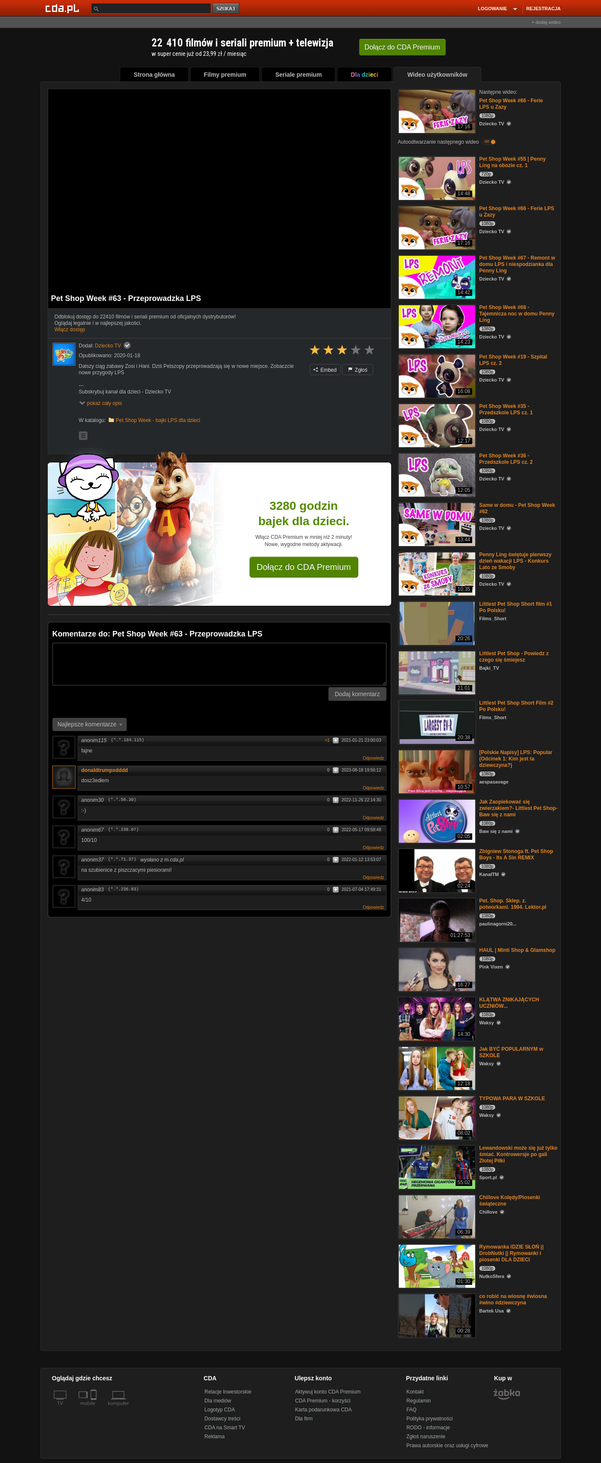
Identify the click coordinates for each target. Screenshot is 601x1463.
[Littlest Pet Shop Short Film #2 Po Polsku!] (436, 721)
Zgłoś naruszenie (425, 1437)
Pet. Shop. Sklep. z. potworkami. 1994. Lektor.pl (512, 904)
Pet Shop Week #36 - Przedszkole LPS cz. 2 (506, 459)
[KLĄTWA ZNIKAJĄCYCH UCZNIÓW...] (436, 1018)
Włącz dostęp (70, 329)
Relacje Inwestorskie (227, 1392)
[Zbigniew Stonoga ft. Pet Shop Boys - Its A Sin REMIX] (436, 869)
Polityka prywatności (429, 1419)
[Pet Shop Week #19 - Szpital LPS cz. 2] (436, 375)
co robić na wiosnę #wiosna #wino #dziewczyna (513, 1299)
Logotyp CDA (219, 1410)
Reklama (214, 1437)
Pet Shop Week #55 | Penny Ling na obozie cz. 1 (512, 162)
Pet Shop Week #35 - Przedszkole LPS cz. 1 (506, 409)
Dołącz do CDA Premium (304, 567)
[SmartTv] (94, 1408)
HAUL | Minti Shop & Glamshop (517, 950)
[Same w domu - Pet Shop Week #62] (436, 523)
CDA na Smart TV (224, 1428)
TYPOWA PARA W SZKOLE (512, 1099)
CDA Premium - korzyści (323, 1401)
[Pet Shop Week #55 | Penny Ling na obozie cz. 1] (436, 177)
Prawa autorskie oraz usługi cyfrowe (447, 1446)
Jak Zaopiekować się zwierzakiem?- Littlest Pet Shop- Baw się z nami (518, 808)
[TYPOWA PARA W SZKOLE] (436, 1117)
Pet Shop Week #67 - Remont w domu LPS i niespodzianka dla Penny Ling (517, 264)
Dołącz (402, 47)
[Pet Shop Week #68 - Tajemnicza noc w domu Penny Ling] (436, 325)
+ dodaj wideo (545, 22)
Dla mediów (217, 1401)
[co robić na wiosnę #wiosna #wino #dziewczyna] (436, 1314)
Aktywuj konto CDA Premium (327, 1392)
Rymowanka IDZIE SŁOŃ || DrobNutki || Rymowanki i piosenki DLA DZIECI (511, 1253)
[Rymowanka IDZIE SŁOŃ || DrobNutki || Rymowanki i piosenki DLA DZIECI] (436, 1265)
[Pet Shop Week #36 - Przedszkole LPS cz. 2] (436, 474)
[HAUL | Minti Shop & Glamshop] (436, 968)
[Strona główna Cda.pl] (64, 8)
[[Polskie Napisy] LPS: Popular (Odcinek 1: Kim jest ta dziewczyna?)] (436, 770)
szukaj (226, 8)
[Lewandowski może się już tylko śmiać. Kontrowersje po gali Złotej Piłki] (436, 1166)
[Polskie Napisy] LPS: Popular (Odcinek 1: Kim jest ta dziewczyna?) (515, 758)
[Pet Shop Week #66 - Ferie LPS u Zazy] (436, 110)
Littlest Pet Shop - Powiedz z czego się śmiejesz (514, 657)
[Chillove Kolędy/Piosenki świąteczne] (436, 1215)
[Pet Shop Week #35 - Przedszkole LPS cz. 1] (436, 424)
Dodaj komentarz (357, 694)
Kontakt (415, 1392)
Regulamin (418, 1401)
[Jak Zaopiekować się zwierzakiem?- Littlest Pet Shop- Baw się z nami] (436, 820)
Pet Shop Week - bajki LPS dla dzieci (158, 420)
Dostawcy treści (222, 1419)
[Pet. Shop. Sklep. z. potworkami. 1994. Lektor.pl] (436, 919)
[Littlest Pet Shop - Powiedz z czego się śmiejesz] (436, 672)
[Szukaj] (151, 8)
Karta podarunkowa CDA (323, 1410)
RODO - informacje (428, 1428)
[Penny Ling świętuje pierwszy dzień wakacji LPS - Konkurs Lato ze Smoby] (436, 573)
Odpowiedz (373, 758)
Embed (325, 370)
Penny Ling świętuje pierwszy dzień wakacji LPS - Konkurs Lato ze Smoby (515, 561)
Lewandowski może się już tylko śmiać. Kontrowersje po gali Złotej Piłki (518, 1154)
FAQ (411, 1410)
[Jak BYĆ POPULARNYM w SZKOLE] (436, 1067)
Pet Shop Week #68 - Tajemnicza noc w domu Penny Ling (517, 313)
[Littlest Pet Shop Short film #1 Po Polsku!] (436, 622)
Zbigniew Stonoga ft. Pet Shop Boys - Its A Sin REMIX (516, 854)
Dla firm (304, 1419)
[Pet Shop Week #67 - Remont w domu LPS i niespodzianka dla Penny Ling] (436, 276)
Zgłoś (358, 370)
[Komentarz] (219, 664)
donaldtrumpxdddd (104, 770)
